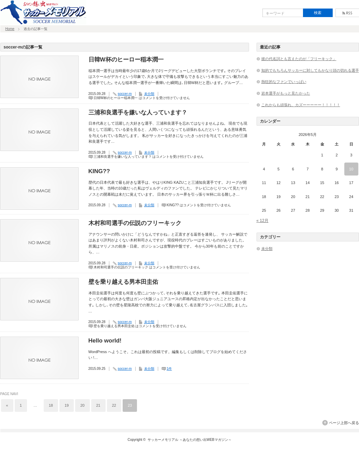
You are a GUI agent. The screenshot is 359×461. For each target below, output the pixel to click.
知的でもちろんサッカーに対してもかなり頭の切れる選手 (310, 70)
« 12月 (262, 220)
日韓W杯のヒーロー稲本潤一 (126, 59)
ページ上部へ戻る (344, 423)
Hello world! (105, 340)
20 (82, 405)
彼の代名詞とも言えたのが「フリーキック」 (298, 59)
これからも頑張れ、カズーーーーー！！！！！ (300, 105)
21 (98, 405)
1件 (169, 369)
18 (51, 405)
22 (114, 405)
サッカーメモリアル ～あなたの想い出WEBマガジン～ (190, 440)
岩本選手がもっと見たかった (285, 93)
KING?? (99, 171)
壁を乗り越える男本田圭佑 (123, 282)
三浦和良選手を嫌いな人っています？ (137, 112)
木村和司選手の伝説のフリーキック (134, 223)
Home (10, 29)
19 (67, 405)
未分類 (149, 94)
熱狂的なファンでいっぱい (283, 82)
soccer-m (125, 94)
